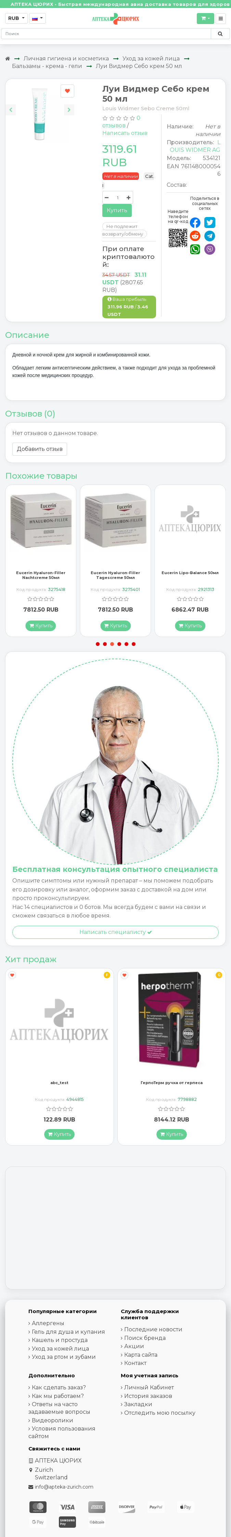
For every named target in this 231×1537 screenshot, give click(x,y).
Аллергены (48, 1325)
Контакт (135, 1365)
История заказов (148, 1397)
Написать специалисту (115, 934)
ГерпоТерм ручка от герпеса (172, 1084)
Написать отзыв (124, 133)
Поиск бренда (145, 1339)
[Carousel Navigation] (39, 104)
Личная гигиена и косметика (66, 58)
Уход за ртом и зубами (64, 1359)
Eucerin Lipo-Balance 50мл (190, 574)
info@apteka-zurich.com (64, 1489)
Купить (117, 210)
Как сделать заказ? (59, 1389)
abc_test (59, 1084)
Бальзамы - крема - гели (47, 66)
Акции (134, 1348)
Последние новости (153, 1331)
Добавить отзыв (40, 449)
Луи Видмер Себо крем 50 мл (139, 66)
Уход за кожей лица (151, 58)
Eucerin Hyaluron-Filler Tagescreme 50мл (115, 577)
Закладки (138, 1406)
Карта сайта (140, 1356)
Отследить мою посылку (159, 1414)
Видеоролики (52, 1422)
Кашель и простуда (60, 1342)
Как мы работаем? (58, 1397)
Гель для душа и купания (68, 1333)
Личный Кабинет (149, 1389)
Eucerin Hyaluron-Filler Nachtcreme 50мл (40, 577)
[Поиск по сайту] (220, 33)
